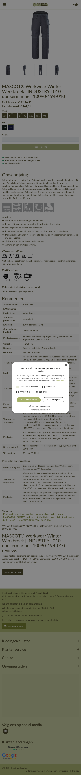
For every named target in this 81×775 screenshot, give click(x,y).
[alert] (40, 387)
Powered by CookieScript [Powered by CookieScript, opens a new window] (40, 410)
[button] (40, 406)
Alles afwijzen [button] (53, 400)
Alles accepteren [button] (29, 400)
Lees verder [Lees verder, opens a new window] (60, 381)
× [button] (66, 365)
